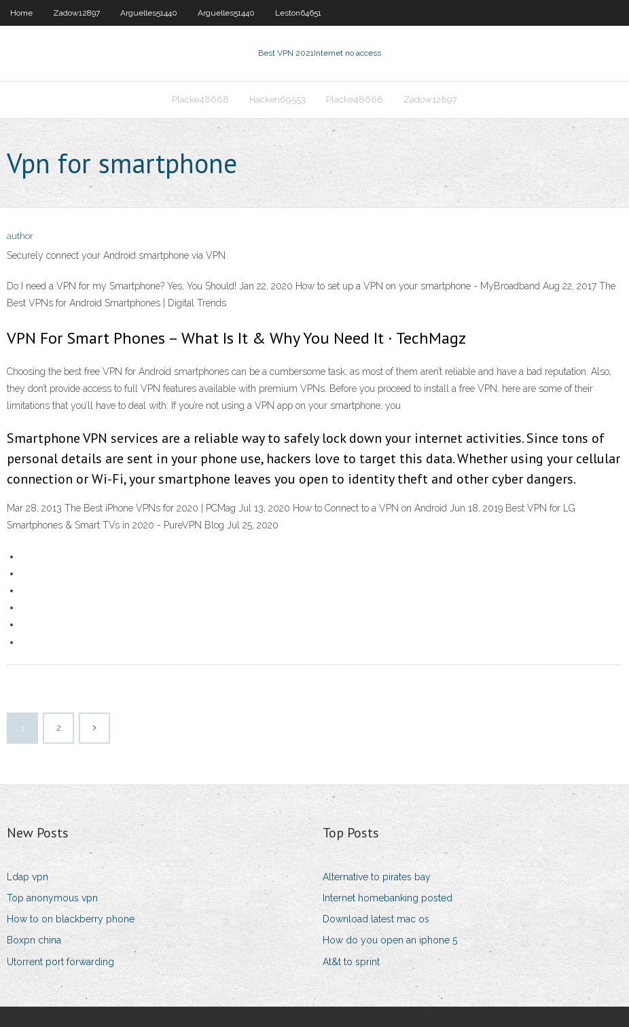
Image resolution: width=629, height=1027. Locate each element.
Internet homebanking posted (387, 898)
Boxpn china (34, 940)
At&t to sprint (351, 961)
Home (21, 13)
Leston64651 (298, 13)
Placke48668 (200, 99)
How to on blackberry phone (70, 919)
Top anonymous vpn (52, 898)
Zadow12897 (76, 13)
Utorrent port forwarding (60, 961)
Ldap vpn (27, 876)
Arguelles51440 (148, 13)
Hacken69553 (277, 99)
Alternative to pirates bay (377, 876)
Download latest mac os (376, 919)
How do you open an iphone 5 (390, 940)
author (20, 236)
